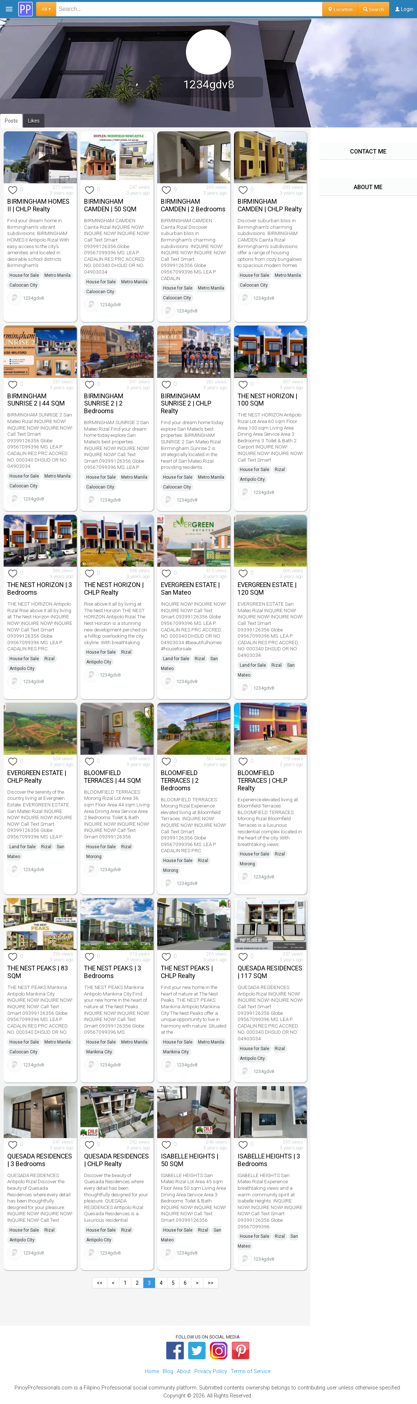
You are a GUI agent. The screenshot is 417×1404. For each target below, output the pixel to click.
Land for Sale (176, 658)
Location (340, 9)
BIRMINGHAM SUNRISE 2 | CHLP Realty (186, 403)
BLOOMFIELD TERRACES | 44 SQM (112, 776)
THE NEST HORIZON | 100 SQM (267, 399)
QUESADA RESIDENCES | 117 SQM (270, 972)
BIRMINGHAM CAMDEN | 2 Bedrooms (193, 205)
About (184, 1371)
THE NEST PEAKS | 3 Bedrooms (112, 972)
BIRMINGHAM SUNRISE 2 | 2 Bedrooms (103, 403)
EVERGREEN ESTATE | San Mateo (190, 588)
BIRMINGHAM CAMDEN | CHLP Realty (270, 205)
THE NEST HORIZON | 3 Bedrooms (39, 588)
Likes (34, 121)
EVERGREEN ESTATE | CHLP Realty (36, 776)
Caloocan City (23, 285)
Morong (94, 856)
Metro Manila (57, 275)
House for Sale (24, 275)
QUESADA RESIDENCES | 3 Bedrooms (39, 1160)
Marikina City (99, 1051)
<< (100, 1283)
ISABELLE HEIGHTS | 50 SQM (189, 1160)
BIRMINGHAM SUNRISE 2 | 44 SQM (36, 399)
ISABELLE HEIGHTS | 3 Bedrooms (269, 1160)
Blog (168, 1371)
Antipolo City (252, 479)
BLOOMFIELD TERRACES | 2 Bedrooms (180, 780)
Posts (11, 121)
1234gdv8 (33, 298)
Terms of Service (250, 1371)
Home (152, 1371)
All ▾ (46, 9)
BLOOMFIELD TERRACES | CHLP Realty (262, 780)
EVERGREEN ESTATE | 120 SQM (267, 588)
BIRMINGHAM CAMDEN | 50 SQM (110, 205)
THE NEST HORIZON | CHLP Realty (114, 588)
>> (211, 1283)
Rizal (280, 469)
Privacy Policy (210, 1371)
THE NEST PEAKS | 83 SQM (37, 972)
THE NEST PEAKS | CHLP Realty (187, 972)
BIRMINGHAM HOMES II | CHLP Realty (38, 205)
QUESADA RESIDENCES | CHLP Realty (116, 1160)
